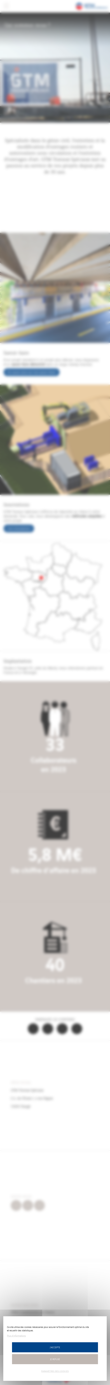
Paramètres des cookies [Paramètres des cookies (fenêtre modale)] (55, 1371)
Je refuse (55, 1359)
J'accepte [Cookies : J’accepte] (55, 1347)
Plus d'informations (16, 1335)
